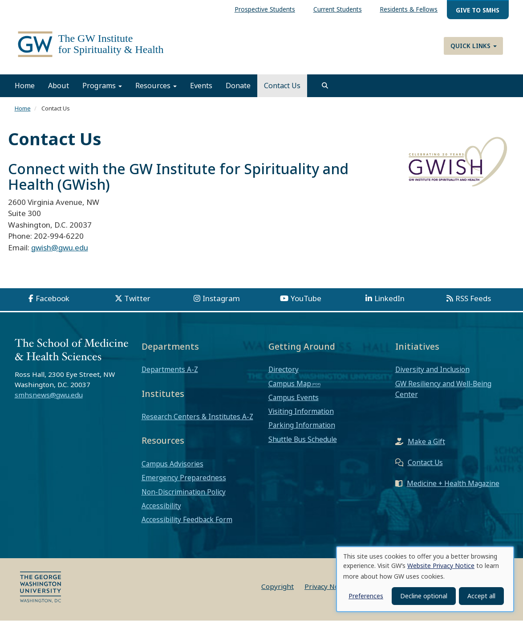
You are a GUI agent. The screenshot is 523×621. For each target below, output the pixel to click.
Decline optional (423, 596)
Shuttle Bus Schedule (302, 439)
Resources (156, 86)
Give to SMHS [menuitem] (477, 10)
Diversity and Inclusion (432, 369)
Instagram (221, 299)
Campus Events (293, 397)
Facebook (52, 299)
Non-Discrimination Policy (184, 491)
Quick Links (473, 45)
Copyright (277, 586)
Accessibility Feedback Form (187, 519)
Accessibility (161, 505)
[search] (325, 86)
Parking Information (301, 425)
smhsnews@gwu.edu (49, 394)
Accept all (481, 596)
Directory (283, 369)
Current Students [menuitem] (337, 9)
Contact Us (282, 86)
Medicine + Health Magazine (453, 483)
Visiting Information (301, 411)
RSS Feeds (473, 299)
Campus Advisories (172, 464)
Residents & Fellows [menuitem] (409, 9)
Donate (238, 86)
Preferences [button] (366, 596)
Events (201, 86)
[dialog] (425, 579)
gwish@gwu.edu (59, 247)
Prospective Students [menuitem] (265, 9)
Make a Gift (426, 441)
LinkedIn (389, 299)
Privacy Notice (327, 586)
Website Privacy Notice (440, 565)
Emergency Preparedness (184, 478)
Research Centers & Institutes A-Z (197, 417)
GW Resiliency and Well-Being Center (443, 389)
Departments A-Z (170, 369)
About (58, 86)
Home (25, 86)
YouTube (306, 299)
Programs (102, 86)
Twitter (137, 299)
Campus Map (289, 383)
